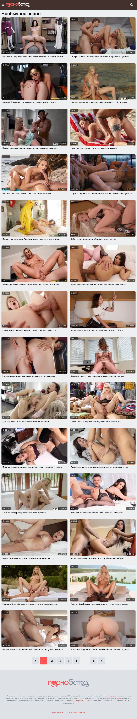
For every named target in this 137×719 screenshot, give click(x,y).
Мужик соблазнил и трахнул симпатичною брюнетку (28, 558)
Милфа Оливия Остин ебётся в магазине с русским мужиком (100, 56)
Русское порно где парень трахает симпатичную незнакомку (32, 649)
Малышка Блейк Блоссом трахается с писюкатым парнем (30, 604)
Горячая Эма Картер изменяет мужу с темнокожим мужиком (99, 604)
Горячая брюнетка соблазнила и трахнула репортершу (29, 102)
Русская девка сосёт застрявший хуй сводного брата (97, 330)
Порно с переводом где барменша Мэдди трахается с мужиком (101, 193)
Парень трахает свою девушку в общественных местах (29, 148)
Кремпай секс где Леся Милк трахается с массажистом (29, 330)
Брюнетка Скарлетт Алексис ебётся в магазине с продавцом (32, 56)
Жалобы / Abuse (77, 712)
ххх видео (112, 696)
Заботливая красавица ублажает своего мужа (93, 239)
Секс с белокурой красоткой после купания (24, 512)
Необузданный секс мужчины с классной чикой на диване (30, 284)
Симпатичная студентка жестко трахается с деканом (97, 376)
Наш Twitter (58, 712)
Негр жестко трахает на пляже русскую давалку (94, 148)
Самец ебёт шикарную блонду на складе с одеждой (96, 421)
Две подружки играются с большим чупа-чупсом (26, 421)
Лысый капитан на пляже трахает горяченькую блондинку (99, 102)
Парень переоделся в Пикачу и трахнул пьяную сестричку (30, 239)
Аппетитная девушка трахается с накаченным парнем (97, 512)
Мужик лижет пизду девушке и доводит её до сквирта (28, 376)
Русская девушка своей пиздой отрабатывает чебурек (98, 558)
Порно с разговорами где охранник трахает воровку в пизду (32, 467)
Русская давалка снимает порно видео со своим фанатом (99, 467)
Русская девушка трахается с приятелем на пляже (26, 193)
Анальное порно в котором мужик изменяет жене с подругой (100, 649)
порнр (119, 698)
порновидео (81, 701)
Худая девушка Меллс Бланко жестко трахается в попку (98, 284)
